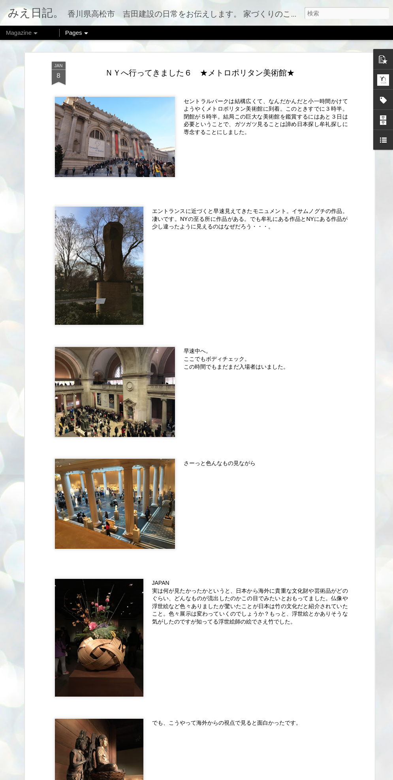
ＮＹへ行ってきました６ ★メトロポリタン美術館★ (200, 64)
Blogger (239, 774)
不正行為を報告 (264, 774)
